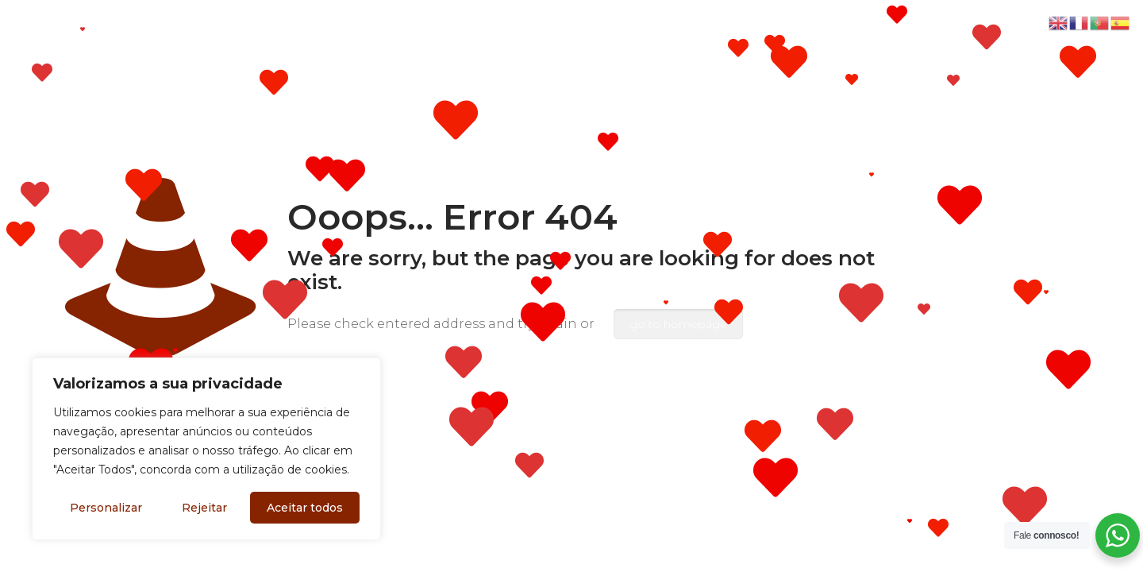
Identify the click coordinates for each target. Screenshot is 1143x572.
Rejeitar (204, 507)
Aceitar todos (305, 507)
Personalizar (106, 507)
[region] (206, 449)
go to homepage (678, 324)
